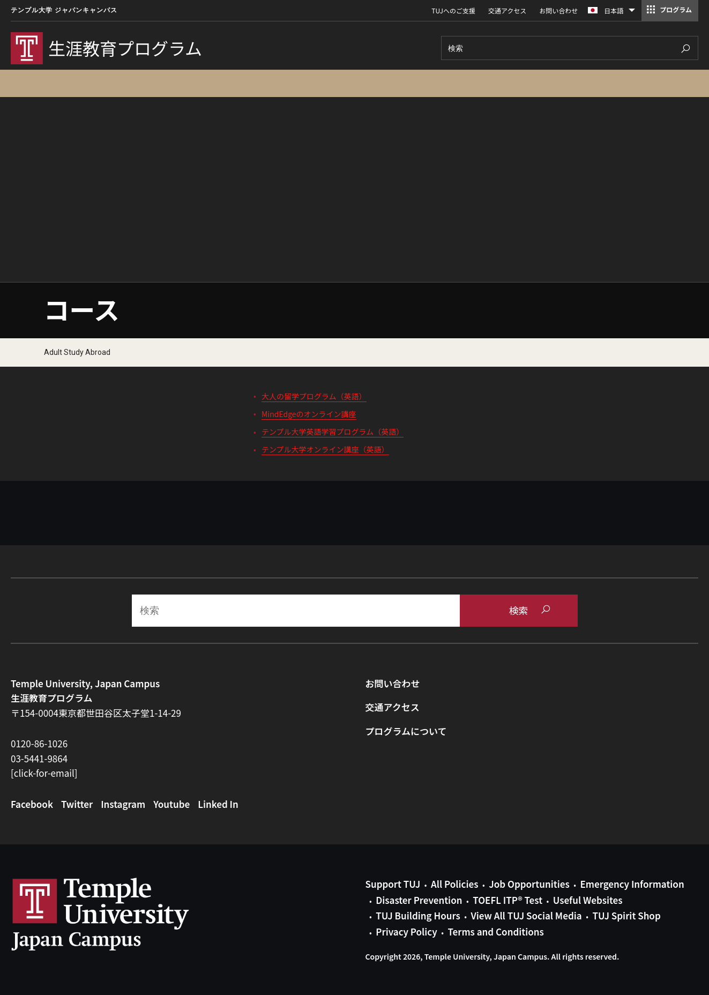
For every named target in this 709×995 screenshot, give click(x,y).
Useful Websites (588, 900)
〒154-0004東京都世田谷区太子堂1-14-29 (96, 712)
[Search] (569, 48)
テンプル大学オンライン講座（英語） (325, 449)
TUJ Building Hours (418, 915)
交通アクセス (507, 10)
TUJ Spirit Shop (626, 915)
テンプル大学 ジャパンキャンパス (64, 10)
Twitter (77, 804)
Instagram (123, 804)
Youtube (171, 804)
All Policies (454, 883)
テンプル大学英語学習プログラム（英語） (333, 431)
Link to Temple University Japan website (118, 914)
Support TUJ (393, 883)
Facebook (32, 804)
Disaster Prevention (419, 900)
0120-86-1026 (39, 743)
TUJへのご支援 (453, 10)
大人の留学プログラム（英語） (314, 396)
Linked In (218, 804)
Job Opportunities (529, 883)
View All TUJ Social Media (526, 915)
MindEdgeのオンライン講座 (309, 414)
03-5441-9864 (39, 758)
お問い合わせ (558, 10)
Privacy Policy (406, 931)
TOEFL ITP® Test (507, 900)
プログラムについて (406, 731)
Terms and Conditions (495, 931)
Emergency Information (632, 883)
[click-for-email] (44, 772)
